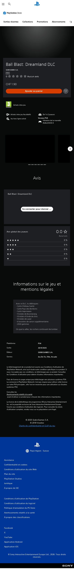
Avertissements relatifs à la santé (19, 394)
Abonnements (58, 21)
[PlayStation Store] (13, 13)
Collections (27, 21)
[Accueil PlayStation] (37, 4)
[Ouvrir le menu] (3, 4)
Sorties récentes (10, 21)
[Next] (70, 148)
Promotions (42, 21)
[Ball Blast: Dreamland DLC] (30, 149)
